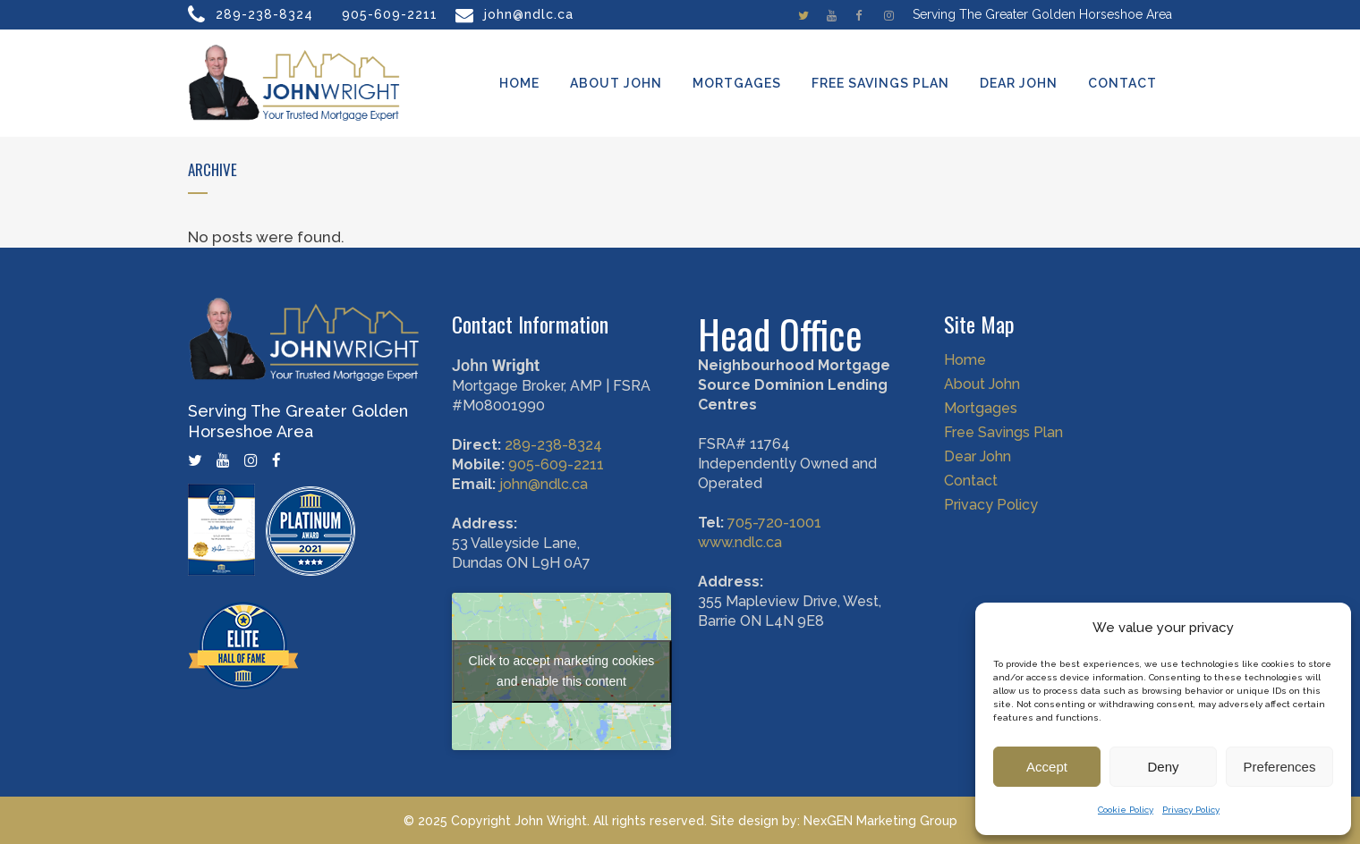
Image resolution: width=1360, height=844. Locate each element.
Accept (1046, 766)
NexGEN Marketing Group (880, 821)
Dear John (977, 456)
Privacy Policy (1191, 809)
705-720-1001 (774, 522)
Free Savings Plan (1003, 432)
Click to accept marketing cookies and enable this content (562, 671)
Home (965, 360)
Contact (971, 481)
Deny (1162, 766)
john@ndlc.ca (529, 14)
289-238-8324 (264, 14)
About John (982, 384)
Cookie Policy (1125, 809)
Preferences (1280, 766)
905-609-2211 (390, 14)
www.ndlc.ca (740, 542)
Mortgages (980, 408)
